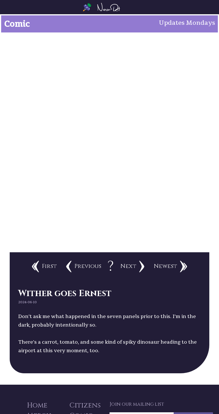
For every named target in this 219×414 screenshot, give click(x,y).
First (44, 266)
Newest (170, 266)
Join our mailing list (137, 404)
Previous (83, 266)
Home (37, 405)
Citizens (85, 405)
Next (132, 266)
